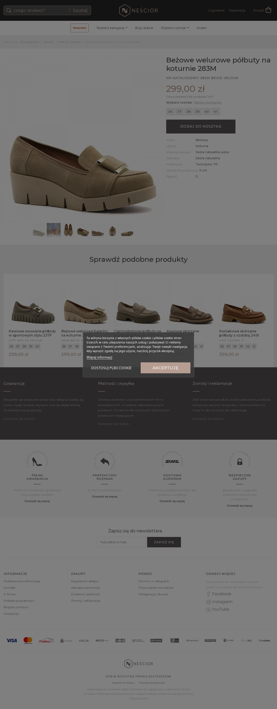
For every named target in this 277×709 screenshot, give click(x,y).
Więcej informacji (99, 357)
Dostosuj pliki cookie (111, 368)
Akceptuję (166, 368)
